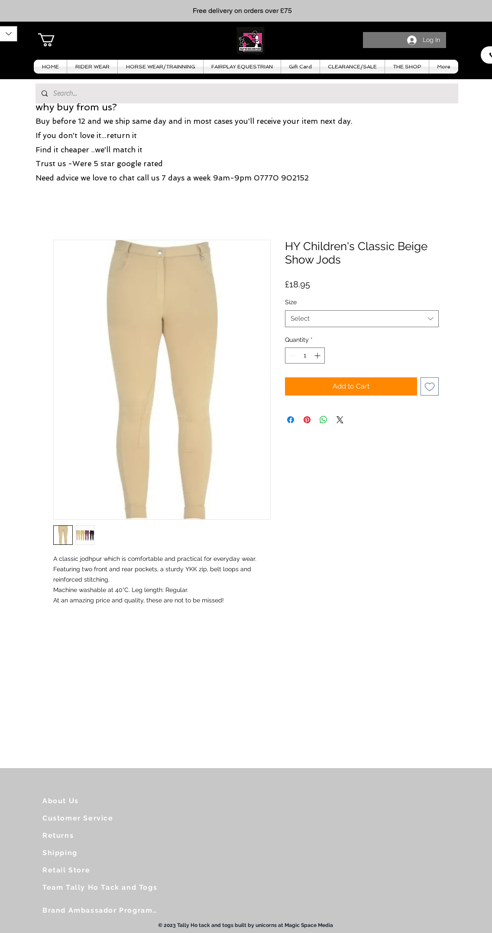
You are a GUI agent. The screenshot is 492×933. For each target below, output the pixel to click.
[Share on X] (340, 420)
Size (291, 302)
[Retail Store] (77, 869)
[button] (54, 39)
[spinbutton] (305, 355)
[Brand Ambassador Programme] (103, 910)
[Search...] (246, 93)
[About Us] (77, 800)
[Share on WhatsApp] (323, 420)
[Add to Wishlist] (430, 386)
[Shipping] (77, 852)
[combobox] (362, 318)
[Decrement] (291, 355)
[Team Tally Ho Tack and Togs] (103, 887)
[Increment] (318, 355)
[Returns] (77, 835)
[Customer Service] (81, 818)
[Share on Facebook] (290, 420)
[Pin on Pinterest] (307, 420)
